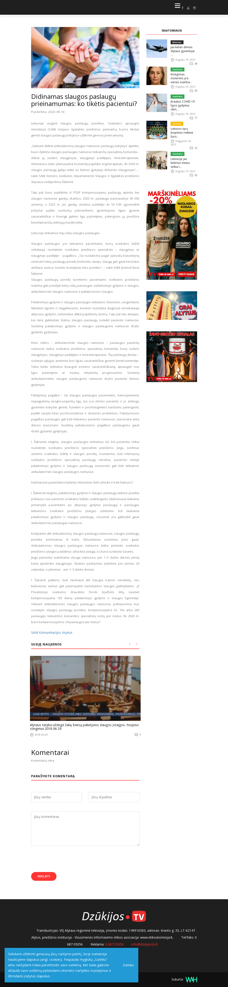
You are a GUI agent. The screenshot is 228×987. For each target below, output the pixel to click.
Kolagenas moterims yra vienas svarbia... (183, 71)
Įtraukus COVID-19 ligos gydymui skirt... (183, 94)
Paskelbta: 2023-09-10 (48, 111)
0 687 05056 (114, 943)
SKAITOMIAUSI (172, 30)
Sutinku (127, 965)
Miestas (176, 42)
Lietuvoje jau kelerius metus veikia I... (184, 147)
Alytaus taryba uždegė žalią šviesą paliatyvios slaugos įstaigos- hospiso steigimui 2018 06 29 (80, 726)
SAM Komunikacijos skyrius (50, 633)
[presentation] (66, 859)
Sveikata (177, 65)
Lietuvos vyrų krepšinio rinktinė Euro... (181, 119)
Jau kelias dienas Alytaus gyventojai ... (183, 48)
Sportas (176, 111)
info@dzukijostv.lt (144, 943)
